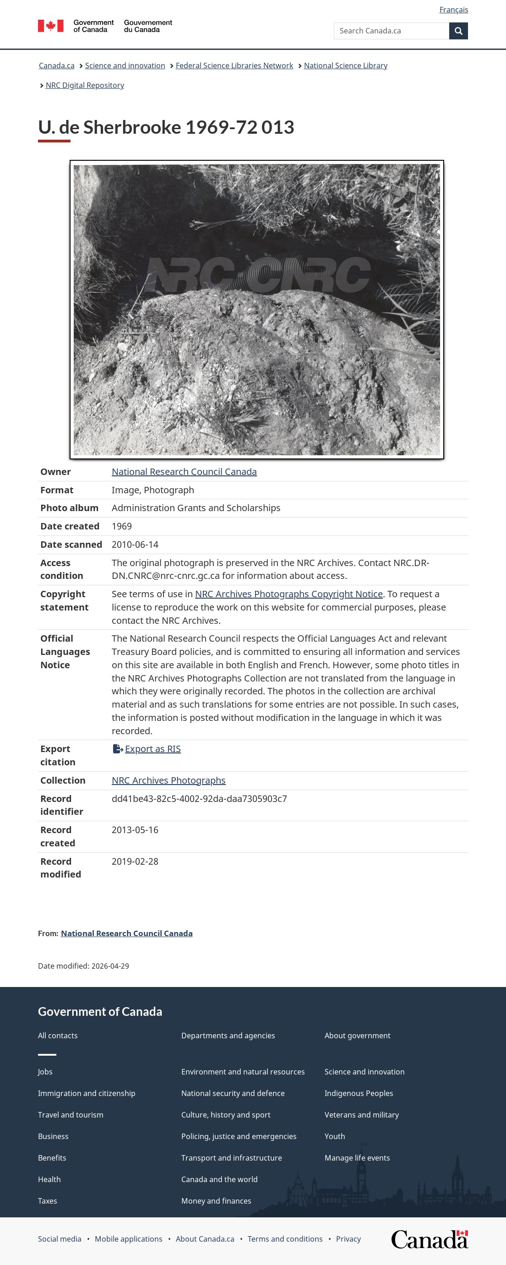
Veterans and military (362, 1115)
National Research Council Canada (184, 471)
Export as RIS (147, 748)
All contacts (58, 1036)
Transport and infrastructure (231, 1158)
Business (53, 1136)
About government (358, 1036)
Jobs (45, 1072)
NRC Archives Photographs (169, 780)
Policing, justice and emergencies (239, 1136)
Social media (60, 1239)
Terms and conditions (285, 1239)
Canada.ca (57, 65)
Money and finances (216, 1201)
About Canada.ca (205, 1239)
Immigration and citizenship (87, 1093)
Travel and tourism (70, 1115)
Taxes (47, 1201)
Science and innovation (125, 65)
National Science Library (345, 65)
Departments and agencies (228, 1036)
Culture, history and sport (226, 1115)
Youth (335, 1136)
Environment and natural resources (243, 1072)
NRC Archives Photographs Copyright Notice (289, 594)
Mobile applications (129, 1239)
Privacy (348, 1239)
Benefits (52, 1158)
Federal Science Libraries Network (235, 65)
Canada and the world (219, 1179)
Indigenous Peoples (359, 1093)
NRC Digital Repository (85, 85)
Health (49, 1179)
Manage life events (357, 1158)
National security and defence (233, 1093)
